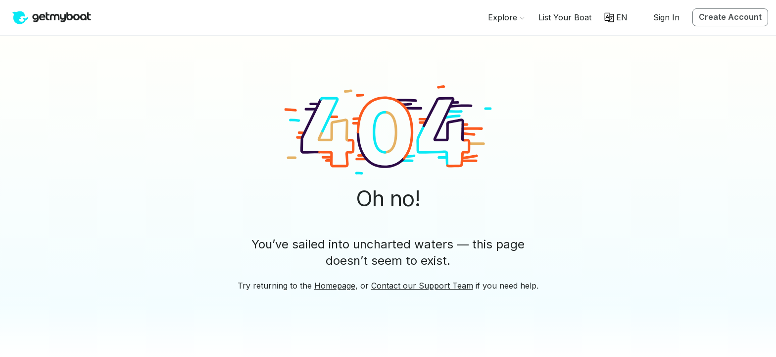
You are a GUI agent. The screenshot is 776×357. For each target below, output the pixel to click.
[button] (564, 17)
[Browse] (506, 17)
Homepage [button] (334, 286)
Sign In (666, 17)
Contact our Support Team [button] (422, 286)
